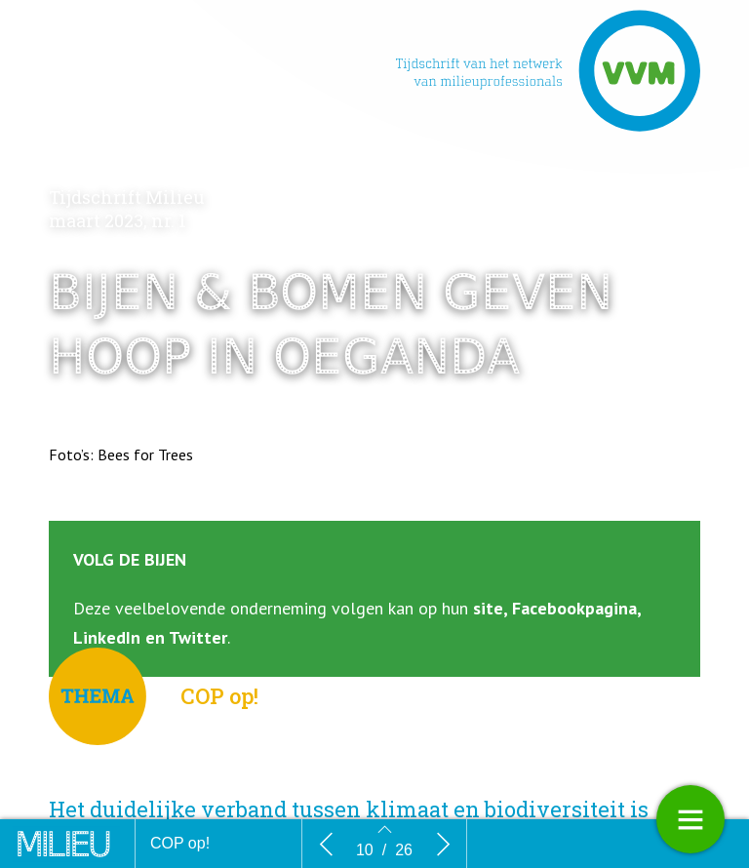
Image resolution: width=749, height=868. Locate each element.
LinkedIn (106, 637)
